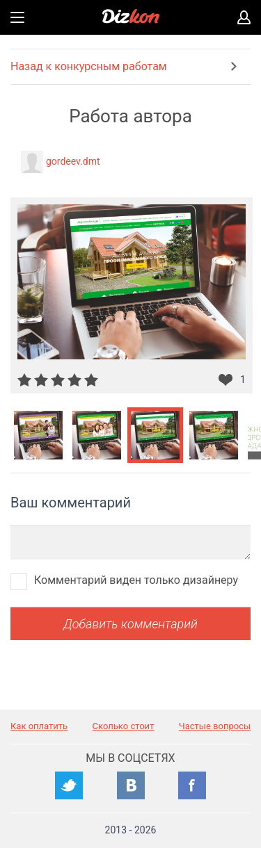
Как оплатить (39, 726)
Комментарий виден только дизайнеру (136, 580)
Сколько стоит (124, 726)
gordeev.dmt (73, 161)
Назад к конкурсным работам (88, 66)
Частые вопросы (215, 726)
